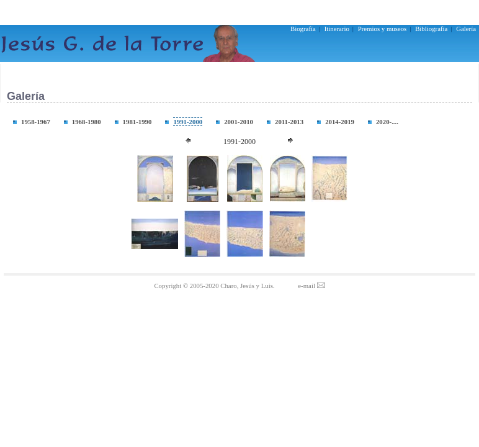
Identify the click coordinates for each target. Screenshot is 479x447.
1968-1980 (86, 121)
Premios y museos (382, 28)
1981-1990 (137, 121)
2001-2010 (238, 121)
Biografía (303, 28)
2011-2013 (289, 121)
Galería (466, 28)
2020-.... (387, 121)
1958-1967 (35, 121)
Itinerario (337, 28)
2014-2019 (339, 121)
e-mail (311, 285)
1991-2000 (187, 121)
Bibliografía (431, 28)
